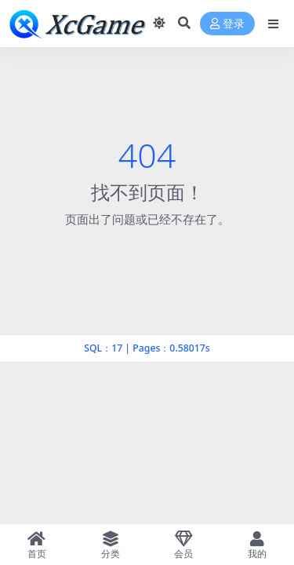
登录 (227, 24)
